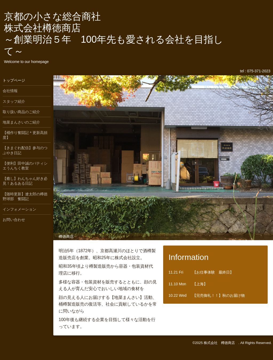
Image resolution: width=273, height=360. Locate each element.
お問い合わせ (14, 219)
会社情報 (10, 91)
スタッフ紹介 (14, 101)
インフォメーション (19, 209)
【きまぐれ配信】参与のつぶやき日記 (25, 150)
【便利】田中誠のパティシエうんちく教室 (25, 165)
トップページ (14, 80)
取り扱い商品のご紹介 (21, 112)
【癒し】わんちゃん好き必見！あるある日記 (25, 180)
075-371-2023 (258, 71)
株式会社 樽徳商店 (221, 343)
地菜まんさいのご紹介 (21, 122)
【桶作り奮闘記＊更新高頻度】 (25, 135)
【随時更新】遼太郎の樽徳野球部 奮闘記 (25, 196)
